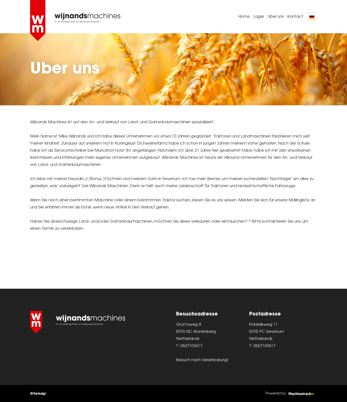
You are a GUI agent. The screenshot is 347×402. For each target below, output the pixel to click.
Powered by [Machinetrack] (291, 393)
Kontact (295, 16)
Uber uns (276, 16)
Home (244, 16)
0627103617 (191, 346)
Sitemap (38, 393)
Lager (258, 16)
